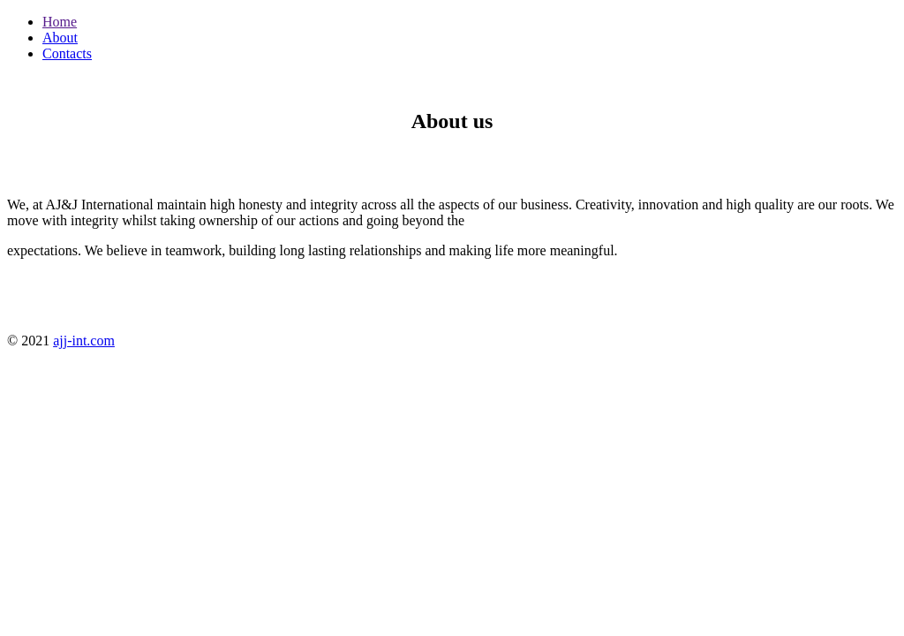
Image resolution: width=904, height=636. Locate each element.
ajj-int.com (84, 340)
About (60, 37)
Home (59, 21)
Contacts (67, 53)
